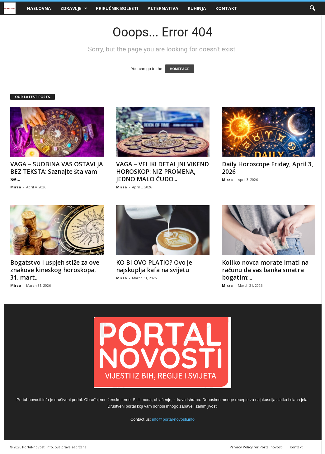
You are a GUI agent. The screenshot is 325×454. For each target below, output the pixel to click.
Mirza (15, 187)
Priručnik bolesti (117, 8)
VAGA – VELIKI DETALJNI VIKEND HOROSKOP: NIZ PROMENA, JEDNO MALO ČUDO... (162, 171)
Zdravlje (73, 8)
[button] (312, 8)
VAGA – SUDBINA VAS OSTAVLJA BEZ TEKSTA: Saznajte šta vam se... (56, 171)
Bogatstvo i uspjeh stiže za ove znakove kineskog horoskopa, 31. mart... (54, 269)
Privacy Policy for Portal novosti (256, 447)
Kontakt (226, 8)
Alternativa (163, 8)
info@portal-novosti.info (173, 419)
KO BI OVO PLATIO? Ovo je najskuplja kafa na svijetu (154, 266)
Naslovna (39, 8)
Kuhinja (197, 8)
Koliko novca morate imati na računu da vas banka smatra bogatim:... (265, 269)
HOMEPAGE (179, 69)
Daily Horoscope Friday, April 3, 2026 (267, 168)
